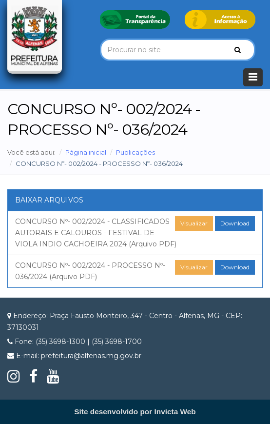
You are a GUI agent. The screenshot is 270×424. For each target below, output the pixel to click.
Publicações (135, 152)
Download (235, 223)
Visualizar (194, 223)
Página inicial (85, 152)
